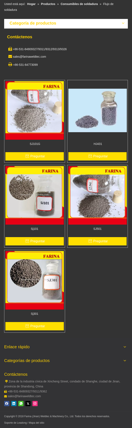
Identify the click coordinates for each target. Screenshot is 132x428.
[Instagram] (35, 403)
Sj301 (34, 313)
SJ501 (97, 228)
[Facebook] (6, 403)
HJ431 (97, 144)
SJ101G (34, 144)
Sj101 (34, 228)
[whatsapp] (20, 403)
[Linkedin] (13, 403)
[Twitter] (28, 403)
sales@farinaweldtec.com (24, 396)
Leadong (22, 422)
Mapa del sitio (36, 422)
